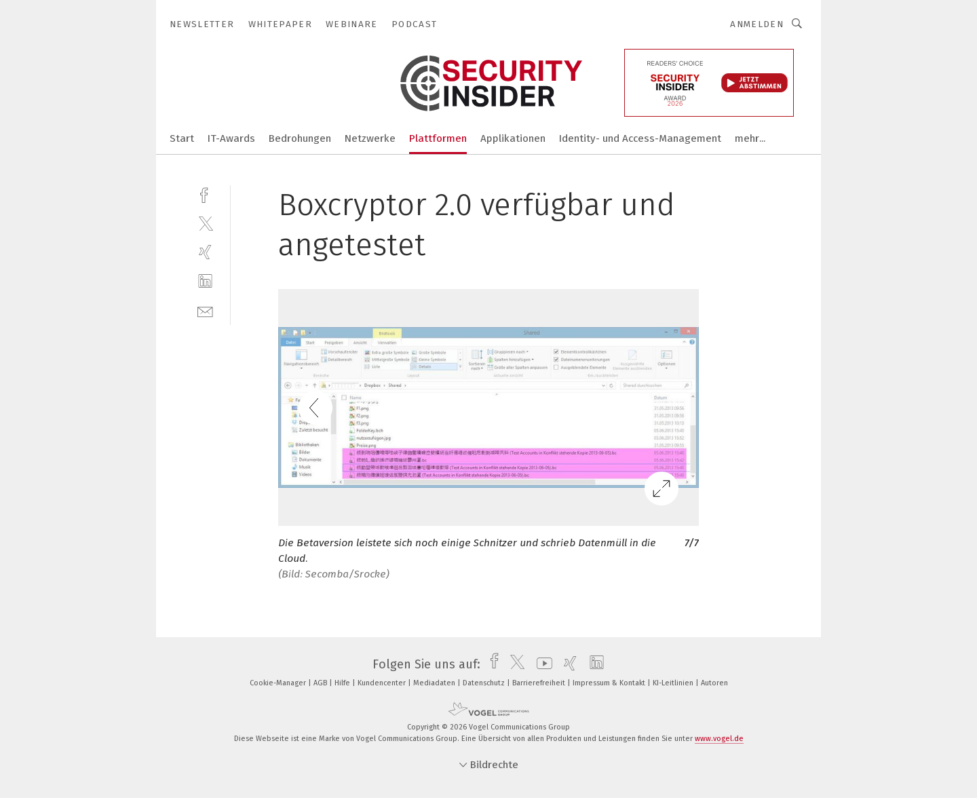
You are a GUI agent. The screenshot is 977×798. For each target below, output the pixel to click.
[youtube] (541, 664)
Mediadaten (435, 683)
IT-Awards (231, 138)
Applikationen (512, 138)
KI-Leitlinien (674, 683)
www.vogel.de (719, 738)
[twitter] (205, 222)
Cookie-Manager (279, 683)
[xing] (205, 252)
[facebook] (205, 193)
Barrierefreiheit (539, 683)
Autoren (714, 683)
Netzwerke (370, 138)
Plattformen (438, 138)
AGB (321, 683)
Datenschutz (485, 683)
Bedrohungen (300, 138)
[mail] (205, 310)
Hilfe (343, 683)
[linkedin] (205, 281)
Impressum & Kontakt (610, 683)
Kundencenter (383, 683)
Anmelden (757, 24)
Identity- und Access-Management (640, 138)
